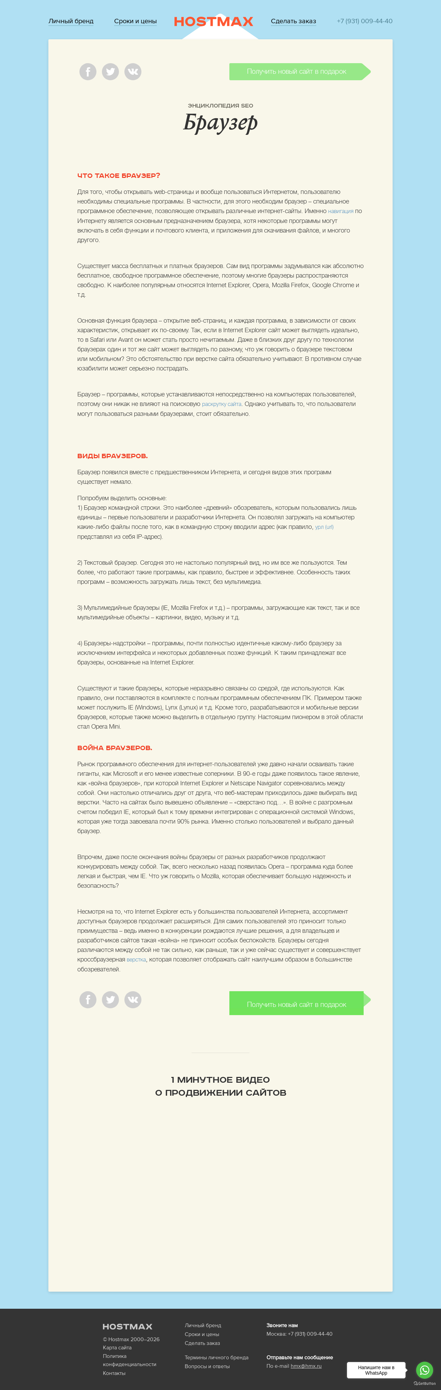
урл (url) (325, 526)
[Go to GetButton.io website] (425, 1383)
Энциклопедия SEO (220, 106)
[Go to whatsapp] (424, 1370)
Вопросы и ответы (207, 1358)
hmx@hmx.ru (306, 1357)
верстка (137, 958)
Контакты (114, 1365)
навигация (342, 211)
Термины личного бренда (216, 1349)
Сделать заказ (293, 21)
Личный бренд (70, 21)
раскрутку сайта (224, 403)
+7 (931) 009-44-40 (365, 21)
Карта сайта (117, 1339)
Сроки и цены (135, 21)
